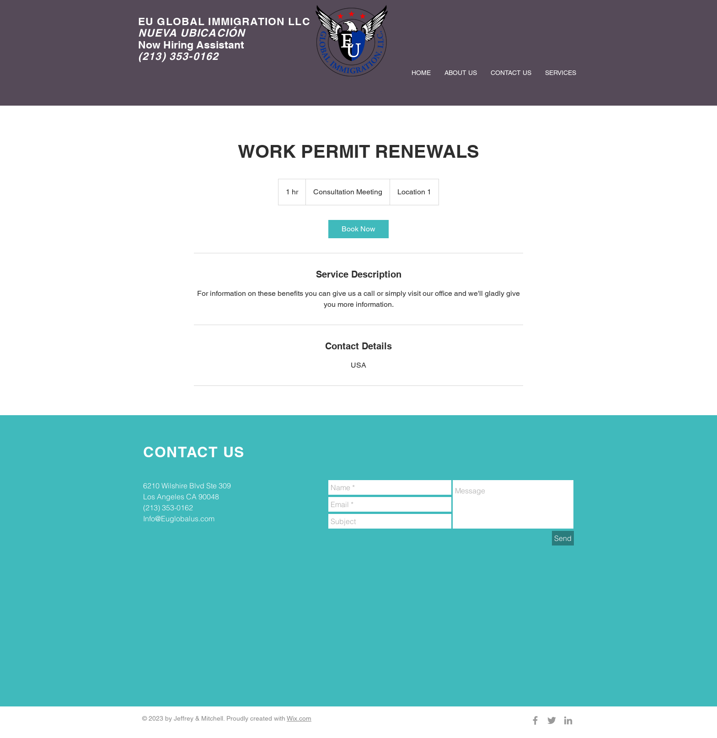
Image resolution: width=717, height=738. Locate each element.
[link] (358, 229)
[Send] (563, 538)
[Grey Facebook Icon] (535, 720)
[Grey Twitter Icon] (551, 720)
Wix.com (299, 718)
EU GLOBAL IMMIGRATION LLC (224, 21)
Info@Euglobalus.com (178, 518)
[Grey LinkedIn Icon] (568, 720)
